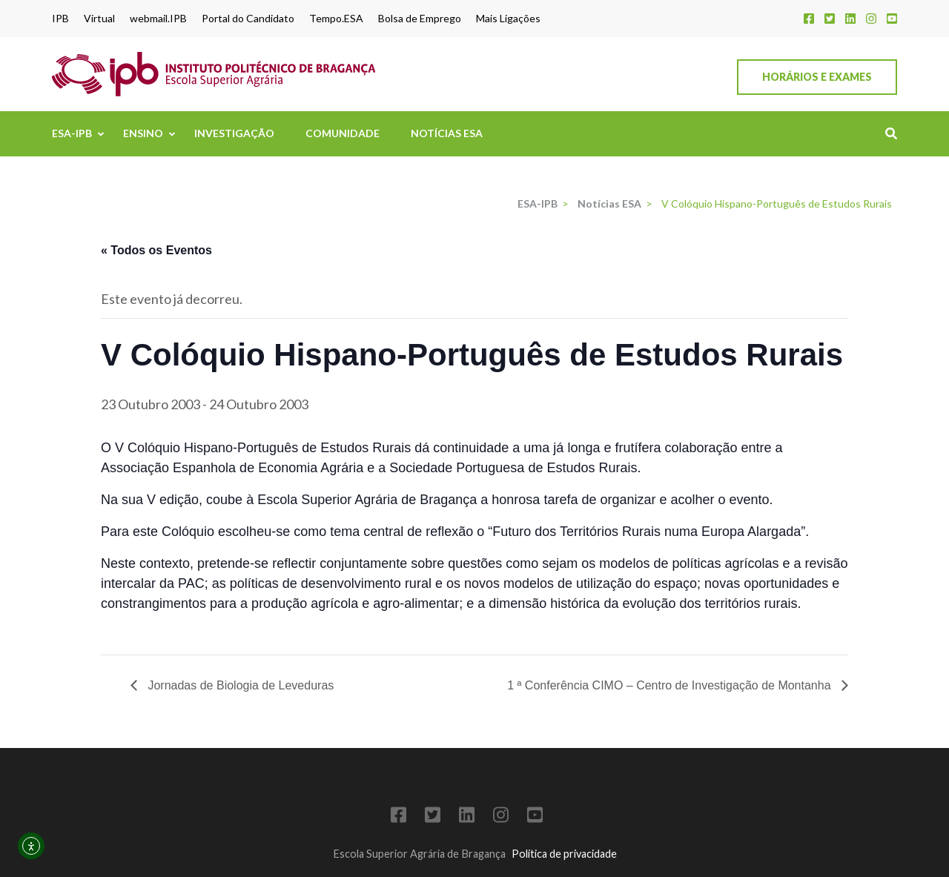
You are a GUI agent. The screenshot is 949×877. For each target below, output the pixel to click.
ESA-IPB (72, 133)
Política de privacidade (564, 853)
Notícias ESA (447, 133)
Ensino (143, 133)
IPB (60, 18)
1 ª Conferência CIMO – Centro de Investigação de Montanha (670, 685)
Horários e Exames (817, 76)
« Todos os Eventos (156, 250)
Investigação (234, 133)
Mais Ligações (508, 18)
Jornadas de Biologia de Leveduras (239, 685)
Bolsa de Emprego (419, 18)
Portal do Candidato (248, 18)
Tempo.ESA (336, 18)
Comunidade (342, 133)
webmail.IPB (158, 18)
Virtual (99, 18)
